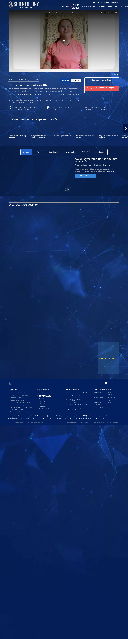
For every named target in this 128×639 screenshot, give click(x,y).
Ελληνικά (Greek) (41, 415)
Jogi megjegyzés (113, 421)
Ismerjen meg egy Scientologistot (20, 401)
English (12, 415)
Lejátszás (85, 175)
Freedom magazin (99, 406)
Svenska (75, 417)
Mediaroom (42, 402)
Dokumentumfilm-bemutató (19, 411)
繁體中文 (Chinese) (88, 417)
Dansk (20, 415)
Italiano (108, 415)
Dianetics (96, 398)
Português (48, 417)
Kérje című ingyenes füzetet (60, 108)
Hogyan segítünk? (113, 398)
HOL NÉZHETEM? (72, 389)
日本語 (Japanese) (16, 417)
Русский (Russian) (62, 417)
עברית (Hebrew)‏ (88, 415)
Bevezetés (42, 398)
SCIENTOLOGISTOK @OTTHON (23, 79)
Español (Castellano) (73, 415)
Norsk (40, 417)
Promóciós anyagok (44, 407)
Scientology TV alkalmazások (76, 404)
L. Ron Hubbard (98, 396)
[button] (125, 128)
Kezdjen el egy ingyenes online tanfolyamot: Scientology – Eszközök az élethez (100, 108)
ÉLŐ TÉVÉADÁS (43, 389)
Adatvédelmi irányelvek (99, 421)
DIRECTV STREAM (73, 394)
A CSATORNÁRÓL (44, 395)
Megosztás (64, 80)
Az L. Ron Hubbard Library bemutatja (21, 406)
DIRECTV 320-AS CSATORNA (77, 392)
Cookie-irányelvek (85, 421)
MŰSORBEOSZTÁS (88, 6)
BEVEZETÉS (66, 6)
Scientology (97, 391)
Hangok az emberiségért (18, 403)
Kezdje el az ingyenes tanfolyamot (102, 88)
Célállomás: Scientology (18, 399)
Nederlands (30, 417)
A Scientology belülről (17, 396)
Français (101, 417)
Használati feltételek (71, 421)
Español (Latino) (56, 415)
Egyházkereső (112, 396)
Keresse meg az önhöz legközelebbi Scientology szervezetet (24, 108)
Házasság (13, 94)
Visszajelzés (42, 405)
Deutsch (29, 415)
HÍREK (110, 6)
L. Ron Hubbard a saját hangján (20, 394)
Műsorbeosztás (43, 392)
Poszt (76, 80)
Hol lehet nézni (43, 400)
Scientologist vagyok (17, 408)
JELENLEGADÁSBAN (75, 6)
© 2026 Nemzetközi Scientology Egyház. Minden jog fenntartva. (26, 421)
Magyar (100, 415)
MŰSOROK (101, 6)
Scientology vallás (113, 401)
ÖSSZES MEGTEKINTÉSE (108, 358)
